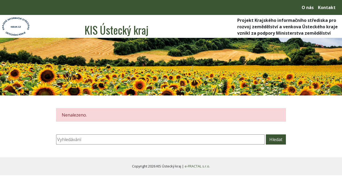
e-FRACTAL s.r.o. (197, 166)
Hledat (275, 139)
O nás (308, 7)
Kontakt (327, 7)
